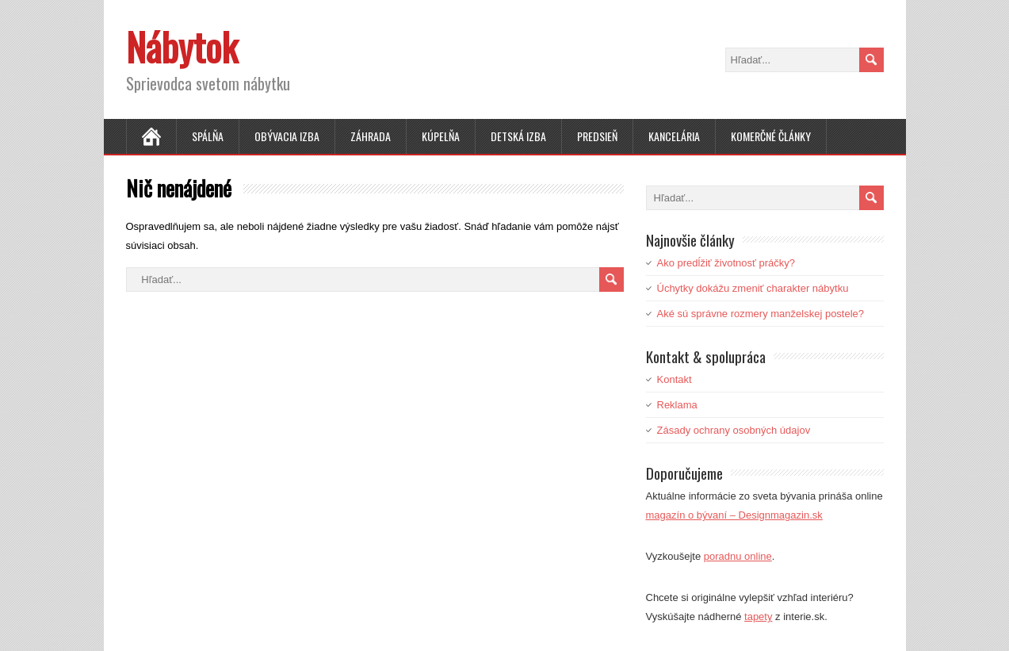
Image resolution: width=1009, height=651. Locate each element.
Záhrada (370, 136)
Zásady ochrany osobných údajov (734, 430)
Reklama (677, 405)
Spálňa (208, 136)
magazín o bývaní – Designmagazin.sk (734, 515)
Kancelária (674, 136)
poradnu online (738, 556)
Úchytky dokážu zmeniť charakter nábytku (753, 288)
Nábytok (182, 46)
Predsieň (597, 136)
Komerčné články (771, 136)
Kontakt (674, 379)
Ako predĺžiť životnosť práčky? (726, 263)
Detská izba (518, 136)
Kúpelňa (441, 136)
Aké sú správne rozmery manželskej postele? (761, 314)
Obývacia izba (286, 136)
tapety (758, 616)
